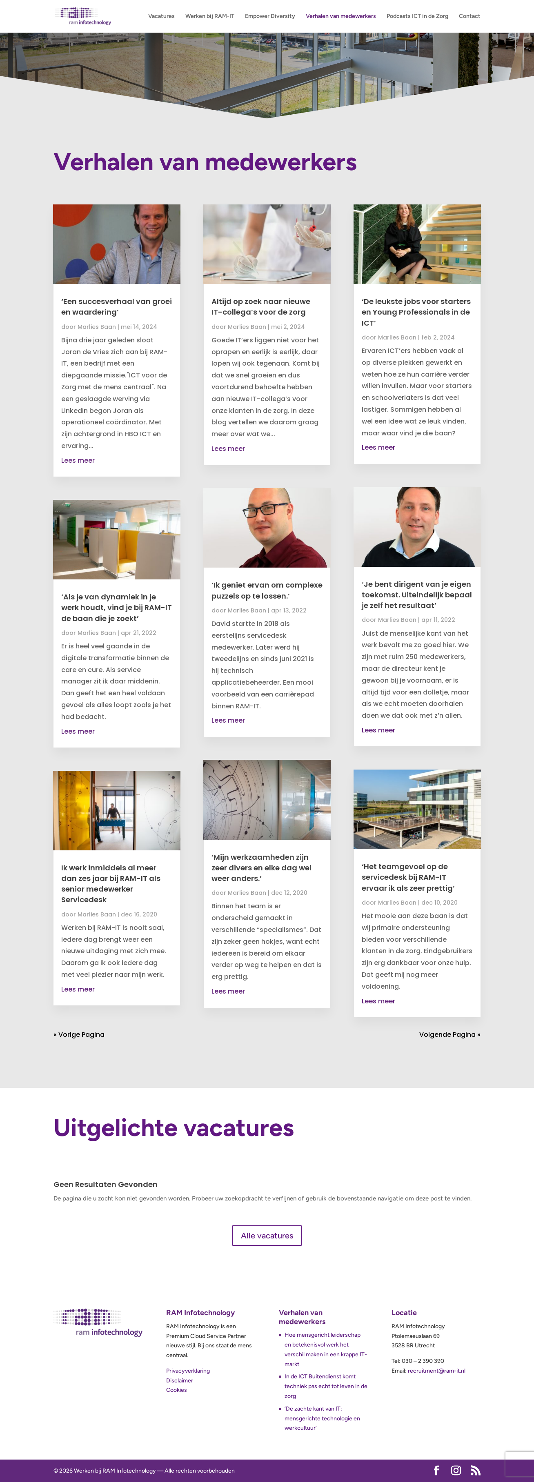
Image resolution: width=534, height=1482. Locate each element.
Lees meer (78, 460)
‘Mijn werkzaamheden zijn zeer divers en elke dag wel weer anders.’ (261, 867)
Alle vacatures (267, 1235)
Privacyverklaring (188, 1370)
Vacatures (161, 16)
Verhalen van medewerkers (341, 16)
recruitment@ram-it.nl (436, 1370)
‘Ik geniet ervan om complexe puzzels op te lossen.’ (267, 590)
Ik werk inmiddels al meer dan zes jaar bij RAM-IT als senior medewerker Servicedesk (110, 884)
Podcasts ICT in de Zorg (417, 16)
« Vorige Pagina (79, 1034)
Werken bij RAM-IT (209, 16)
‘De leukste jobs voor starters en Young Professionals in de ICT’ (416, 312)
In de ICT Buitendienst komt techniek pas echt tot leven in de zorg (326, 1386)
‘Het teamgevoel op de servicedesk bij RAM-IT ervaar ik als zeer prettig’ (408, 877)
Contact (470, 16)
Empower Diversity (270, 16)
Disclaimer (179, 1380)
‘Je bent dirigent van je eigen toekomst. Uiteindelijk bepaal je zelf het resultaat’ (417, 594)
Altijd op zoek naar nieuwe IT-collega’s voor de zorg (260, 306)
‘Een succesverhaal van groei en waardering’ (116, 306)
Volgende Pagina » (450, 1034)
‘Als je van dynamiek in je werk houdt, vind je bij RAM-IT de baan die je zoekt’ (116, 607)
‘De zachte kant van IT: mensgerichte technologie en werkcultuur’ (322, 1418)
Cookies (176, 1390)
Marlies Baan (97, 327)
